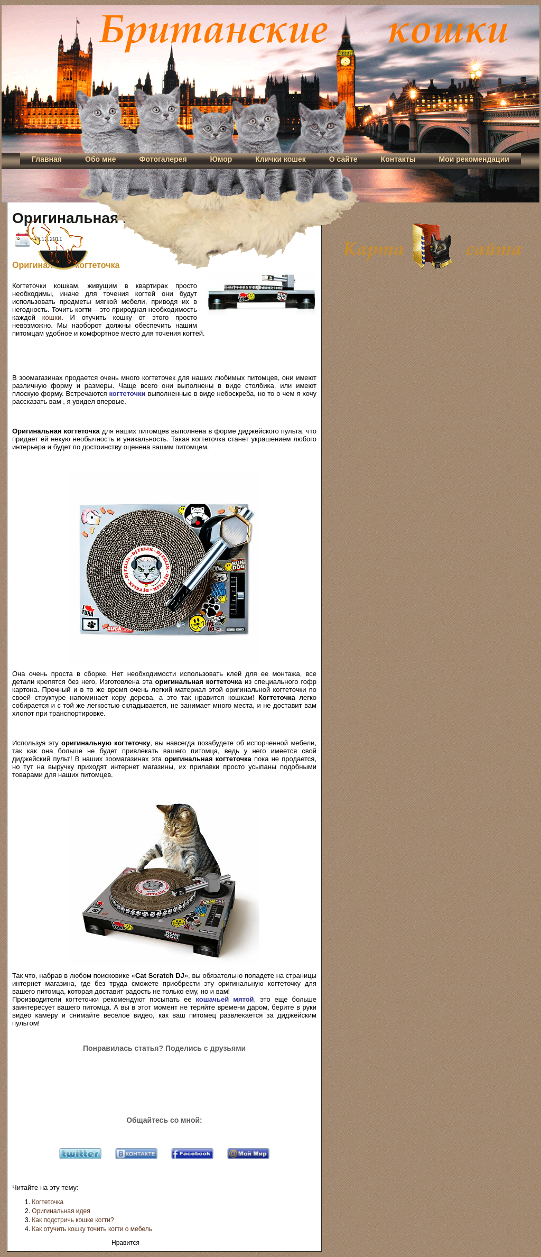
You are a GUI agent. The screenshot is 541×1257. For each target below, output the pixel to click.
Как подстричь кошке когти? (73, 1220)
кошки (51, 317)
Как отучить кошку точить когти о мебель (92, 1229)
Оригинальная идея (61, 1211)
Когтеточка (47, 1202)
